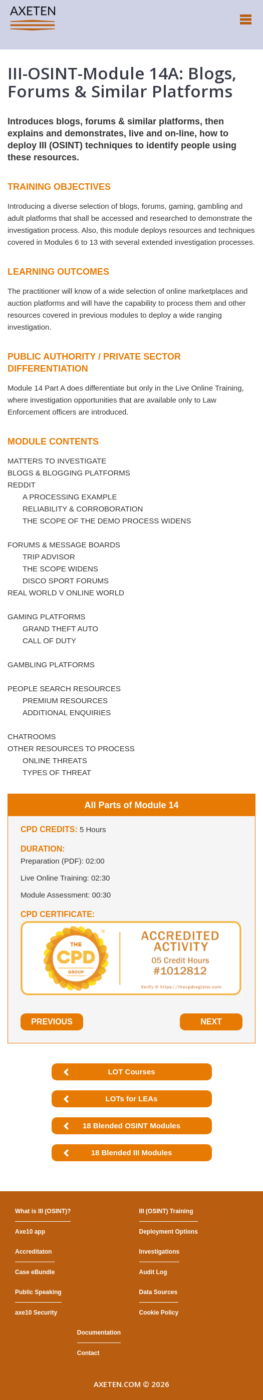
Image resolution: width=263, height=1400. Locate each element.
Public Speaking (38, 1292)
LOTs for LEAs (132, 1098)
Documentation (99, 1332)
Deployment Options (168, 1231)
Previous (52, 1021)
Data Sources (158, 1292)
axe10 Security (36, 1312)
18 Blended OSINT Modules (131, 1125)
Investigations (159, 1251)
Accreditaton (33, 1251)
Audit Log (153, 1272)
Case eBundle (35, 1272)
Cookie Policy (159, 1312)
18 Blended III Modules (131, 1152)
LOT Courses (131, 1071)
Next (211, 1021)
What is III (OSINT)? (43, 1211)
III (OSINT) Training (166, 1211)
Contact (88, 1353)
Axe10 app (30, 1231)
